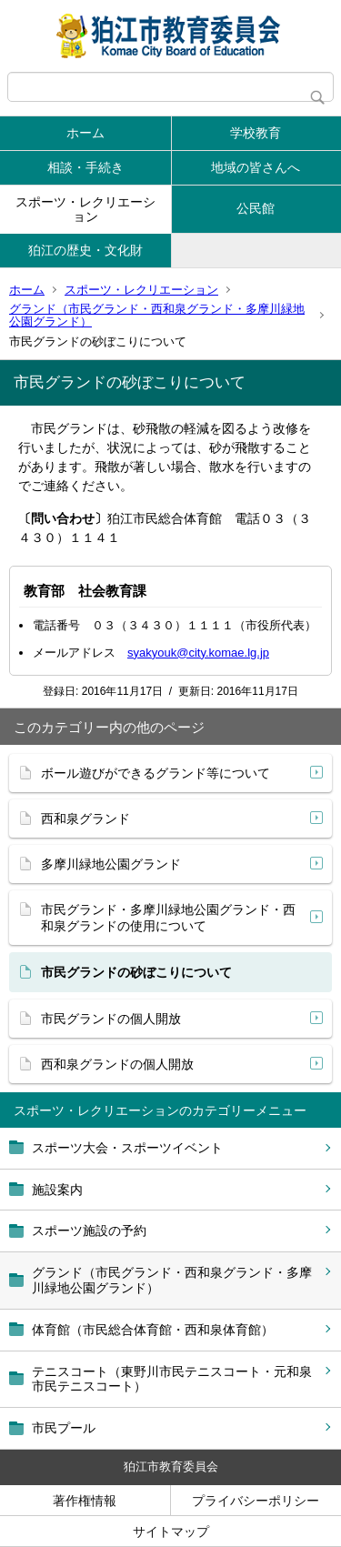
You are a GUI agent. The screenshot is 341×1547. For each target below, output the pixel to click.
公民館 (255, 208)
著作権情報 (84, 1500)
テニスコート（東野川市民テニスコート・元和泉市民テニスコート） (172, 1379)
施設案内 (57, 1189)
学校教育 (255, 133)
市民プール (63, 1428)
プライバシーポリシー (255, 1500)
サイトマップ (171, 1531)
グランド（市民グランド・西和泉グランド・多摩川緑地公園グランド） (157, 315)
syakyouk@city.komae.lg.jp (198, 652)
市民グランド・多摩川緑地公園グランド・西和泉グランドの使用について (168, 917)
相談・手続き (85, 167)
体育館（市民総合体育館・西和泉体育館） (153, 1329)
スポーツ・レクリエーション (85, 210)
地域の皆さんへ (255, 167)
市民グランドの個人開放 (111, 1018)
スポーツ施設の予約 (89, 1230)
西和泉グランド (85, 818)
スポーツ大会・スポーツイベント (127, 1147)
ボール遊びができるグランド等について (155, 773)
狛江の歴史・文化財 (85, 250)
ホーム (85, 133)
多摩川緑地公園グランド (111, 864)
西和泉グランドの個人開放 (117, 1064)
